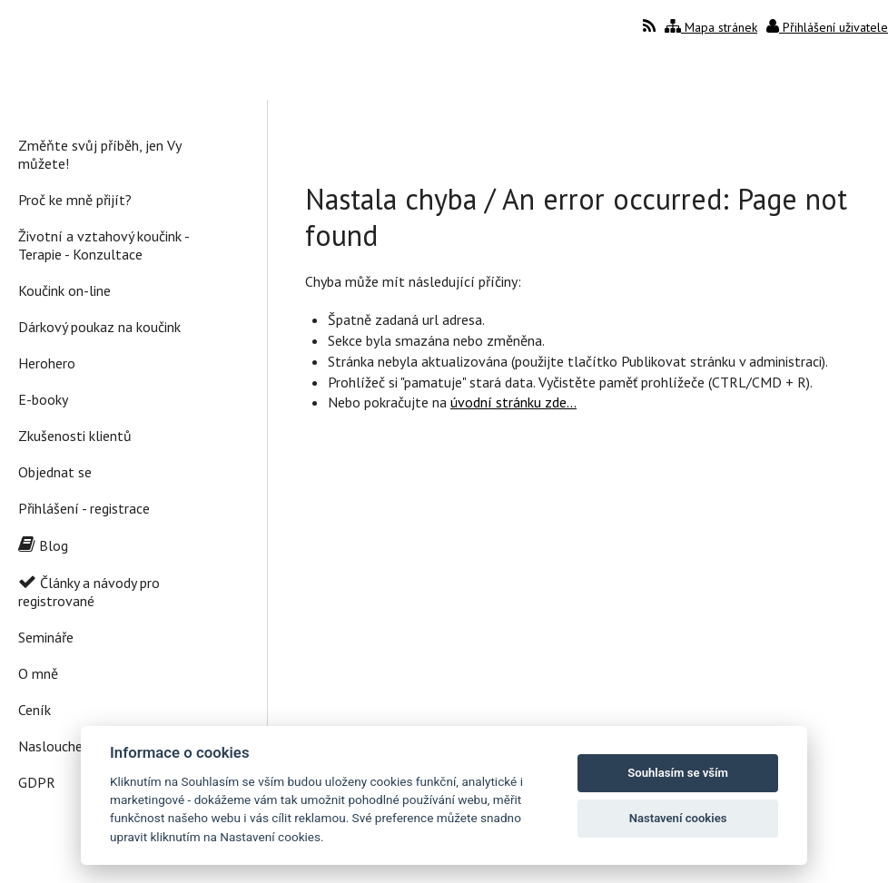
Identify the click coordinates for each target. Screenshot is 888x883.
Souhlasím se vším (677, 773)
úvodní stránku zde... (513, 402)
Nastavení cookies (678, 818)
